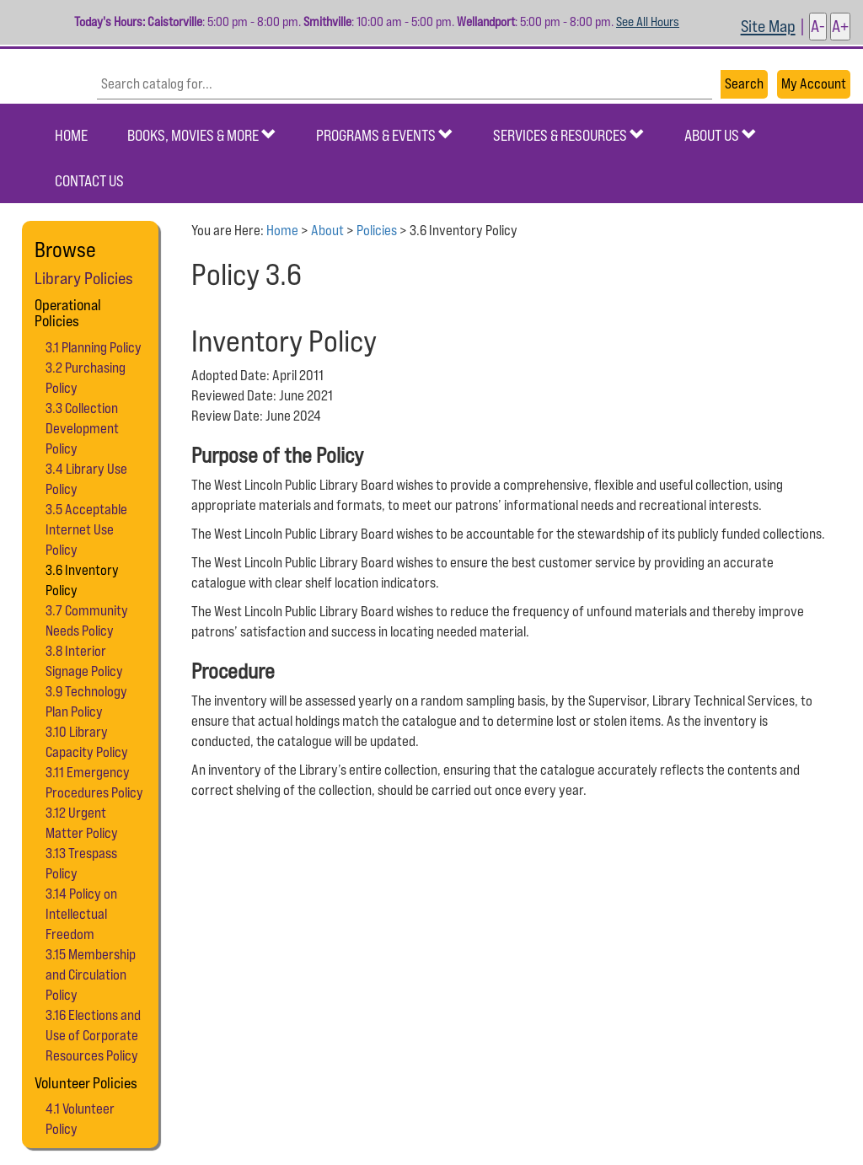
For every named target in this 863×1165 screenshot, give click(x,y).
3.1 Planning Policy (94, 347)
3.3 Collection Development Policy (82, 428)
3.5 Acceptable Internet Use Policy (86, 529)
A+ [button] (840, 25)
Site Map (768, 25)
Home (71, 135)
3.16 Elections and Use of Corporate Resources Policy (93, 1035)
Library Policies (84, 277)
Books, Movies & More (201, 135)
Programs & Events (384, 135)
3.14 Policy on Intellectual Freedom (81, 913)
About (327, 230)
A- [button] (818, 25)
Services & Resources (569, 135)
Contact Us (89, 180)
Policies (376, 230)
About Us (720, 135)
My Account (813, 83)
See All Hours (647, 21)
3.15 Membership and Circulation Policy (91, 974)
